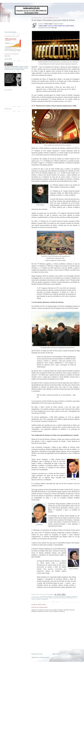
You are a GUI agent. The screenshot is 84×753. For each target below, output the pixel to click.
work (8, 66)
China (50, 597)
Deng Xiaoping (57, 597)
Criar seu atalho (8, 59)
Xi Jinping (38, 599)
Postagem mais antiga (74, 654)
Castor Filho (7, 56)
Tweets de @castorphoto (10, 32)
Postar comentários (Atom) (42, 657)
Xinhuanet (45, 599)
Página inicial (55, 654)
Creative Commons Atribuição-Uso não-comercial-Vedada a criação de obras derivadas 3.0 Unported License (16, 68)
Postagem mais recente (37, 654)
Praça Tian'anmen (67, 597)
